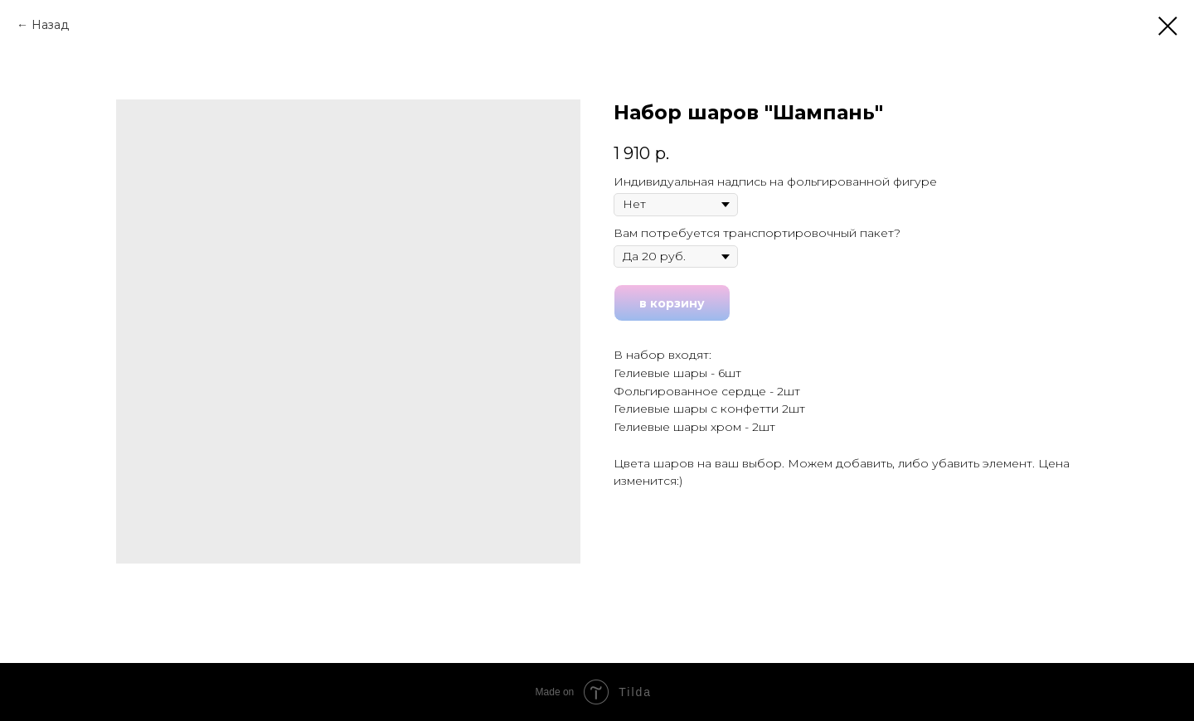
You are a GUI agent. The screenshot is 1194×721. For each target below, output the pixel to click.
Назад (50, 24)
